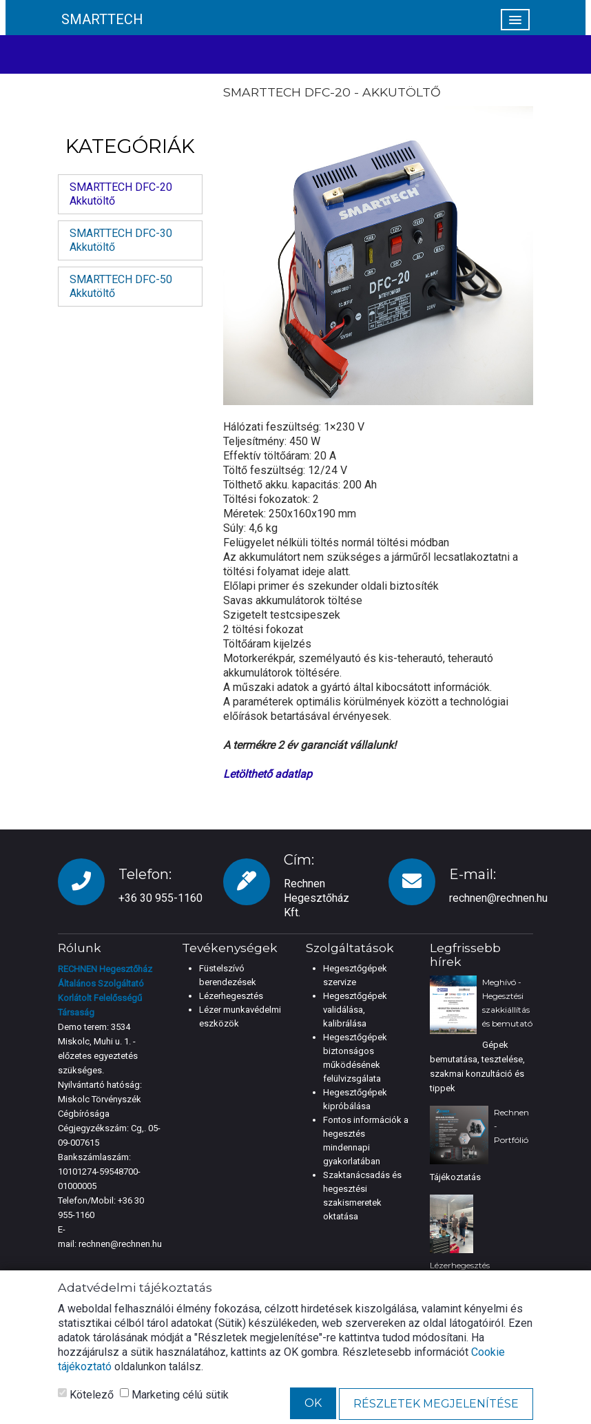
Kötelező (86, 1394)
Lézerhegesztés (231, 996)
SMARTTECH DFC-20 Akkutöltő (121, 193)
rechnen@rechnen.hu (498, 898)
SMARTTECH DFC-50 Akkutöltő (121, 286)
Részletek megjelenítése (436, 1403)
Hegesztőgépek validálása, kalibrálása (355, 1010)
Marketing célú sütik (174, 1394)
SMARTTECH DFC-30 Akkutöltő (121, 240)
